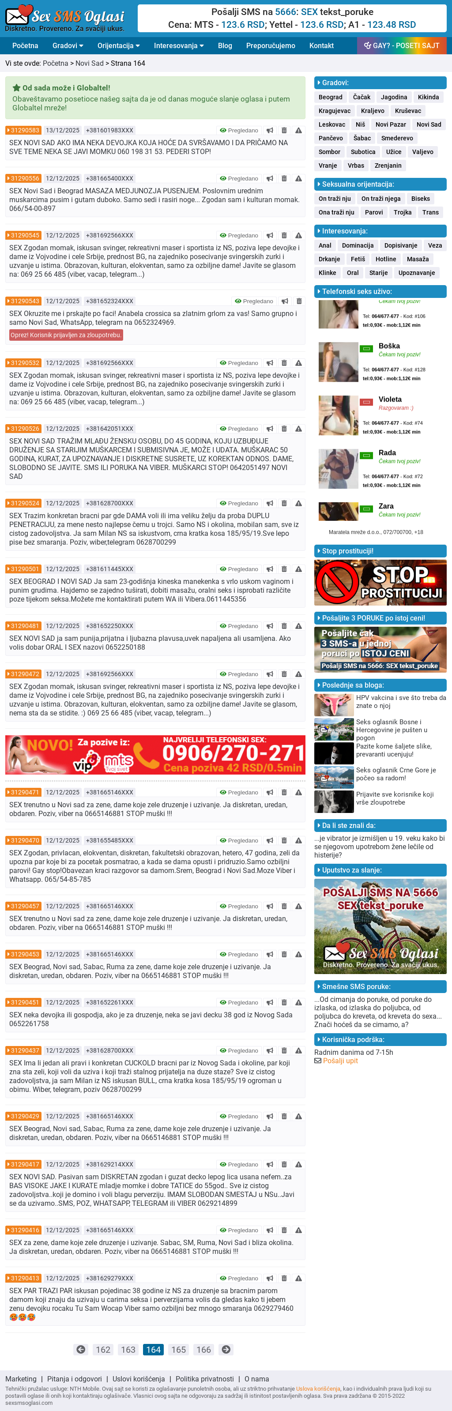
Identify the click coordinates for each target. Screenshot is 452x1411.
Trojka (403, 212)
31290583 (25, 130)
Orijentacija (119, 45)
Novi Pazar (391, 124)
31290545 (25, 235)
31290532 (25, 362)
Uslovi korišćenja (139, 1379)
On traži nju (335, 198)
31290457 (25, 906)
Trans (430, 212)
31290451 (25, 1002)
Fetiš (358, 259)
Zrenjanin (388, 165)
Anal (325, 245)
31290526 (25, 428)
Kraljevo (372, 110)
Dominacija (358, 245)
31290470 (25, 840)
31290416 (25, 1230)
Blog (225, 45)
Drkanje (329, 259)
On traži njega (381, 198)
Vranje (328, 165)
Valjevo (422, 151)
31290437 (25, 1050)
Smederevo (397, 138)
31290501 (25, 568)
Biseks (420, 198)
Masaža (418, 259)
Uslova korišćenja (318, 1388)
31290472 (25, 673)
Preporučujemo (270, 45)
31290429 (25, 1116)
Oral (353, 272)
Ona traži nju (336, 212)
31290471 (25, 792)
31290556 (25, 178)
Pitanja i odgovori (74, 1379)
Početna (25, 45)
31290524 (25, 503)
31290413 (25, 1278)
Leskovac (332, 124)
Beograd (331, 97)
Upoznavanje (417, 272)
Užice (394, 151)
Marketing (21, 1379)
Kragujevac (334, 110)
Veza (435, 245)
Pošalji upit (340, 1061)
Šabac (362, 138)
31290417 (25, 1164)
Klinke (327, 272)
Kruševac (408, 110)
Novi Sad (89, 63)
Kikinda (428, 97)
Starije (378, 272)
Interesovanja (179, 45)
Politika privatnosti (205, 1379)
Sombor (329, 151)
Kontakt (321, 45)
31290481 (25, 625)
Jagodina (394, 97)
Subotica (363, 151)
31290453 (25, 954)
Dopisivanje (401, 245)
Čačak (361, 97)
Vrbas (356, 165)
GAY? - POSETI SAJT (402, 45)
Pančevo (331, 138)
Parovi (374, 212)
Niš (360, 124)
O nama (257, 1379)
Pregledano (239, 130)
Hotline (386, 259)
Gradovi (68, 45)
